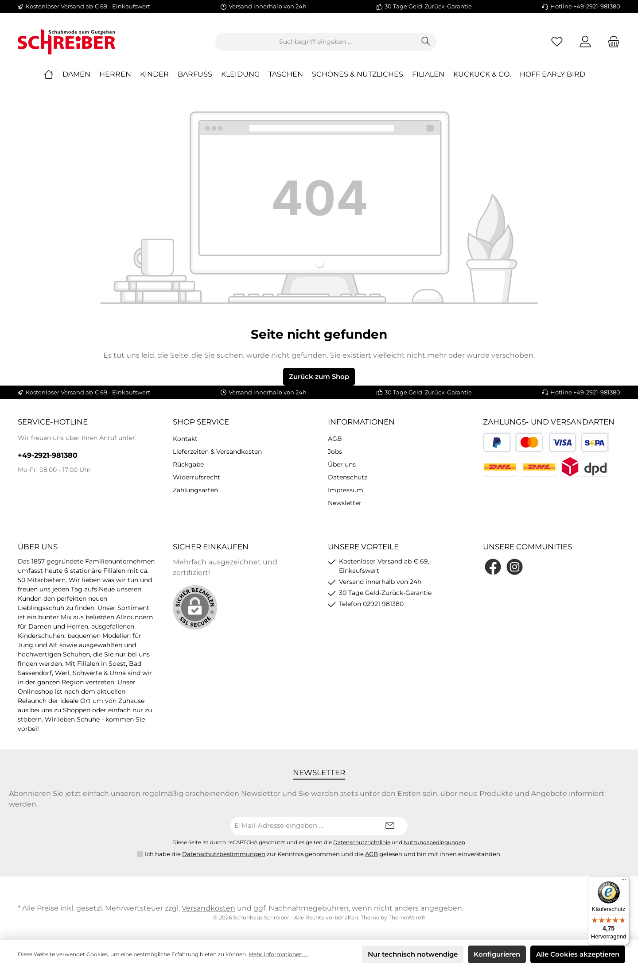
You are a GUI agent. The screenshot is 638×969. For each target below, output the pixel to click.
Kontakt (185, 439)
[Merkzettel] (557, 42)
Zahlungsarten (195, 490)
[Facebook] (493, 567)
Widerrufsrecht (196, 477)
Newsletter (345, 503)
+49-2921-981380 (48, 455)
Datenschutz (347, 477)
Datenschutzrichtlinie (361, 842)
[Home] (53, 74)
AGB (335, 439)
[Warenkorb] (611, 42)
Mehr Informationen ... (278, 954)
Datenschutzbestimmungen (223, 853)
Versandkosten (208, 908)
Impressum (345, 490)
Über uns (342, 464)
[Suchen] (426, 42)
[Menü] (624, 881)
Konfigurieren (497, 954)
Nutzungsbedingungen (434, 842)
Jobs (335, 452)
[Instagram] (515, 567)
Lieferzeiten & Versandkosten (217, 452)
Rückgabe (188, 464)
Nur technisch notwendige (413, 954)
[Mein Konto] (585, 42)
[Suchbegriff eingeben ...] (315, 42)
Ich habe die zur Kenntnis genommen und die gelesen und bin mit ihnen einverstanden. (323, 854)
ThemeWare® (407, 917)
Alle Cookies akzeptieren (577, 954)
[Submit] (390, 826)
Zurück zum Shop (319, 376)
